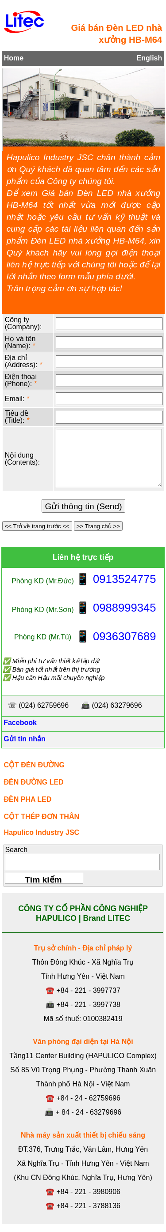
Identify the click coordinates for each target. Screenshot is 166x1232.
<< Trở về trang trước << (37, 526)
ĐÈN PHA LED (27, 799)
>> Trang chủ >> (98, 526)
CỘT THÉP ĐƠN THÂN (41, 816)
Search (16, 849)
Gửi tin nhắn (24, 739)
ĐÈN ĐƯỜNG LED (33, 782)
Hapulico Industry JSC (41, 832)
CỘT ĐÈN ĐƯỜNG (34, 765)
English (149, 58)
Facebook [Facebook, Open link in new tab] (19, 722)
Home (13, 58)
